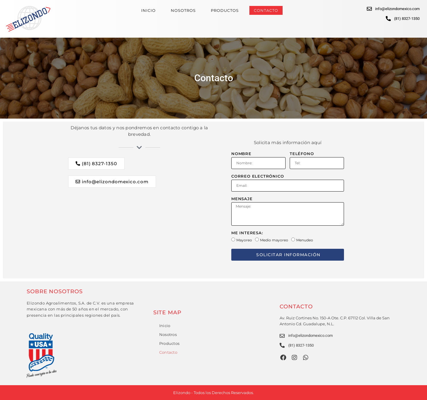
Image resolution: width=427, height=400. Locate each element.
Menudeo (304, 240)
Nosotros (183, 10)
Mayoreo (244, 240)
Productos (225, 10)
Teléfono (302, 154)
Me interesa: (247, 233)
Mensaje (242, 199)
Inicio (148, 10)
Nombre (241, 154)
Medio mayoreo (274, 240)
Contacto (266, 10)
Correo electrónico (257, 176)
